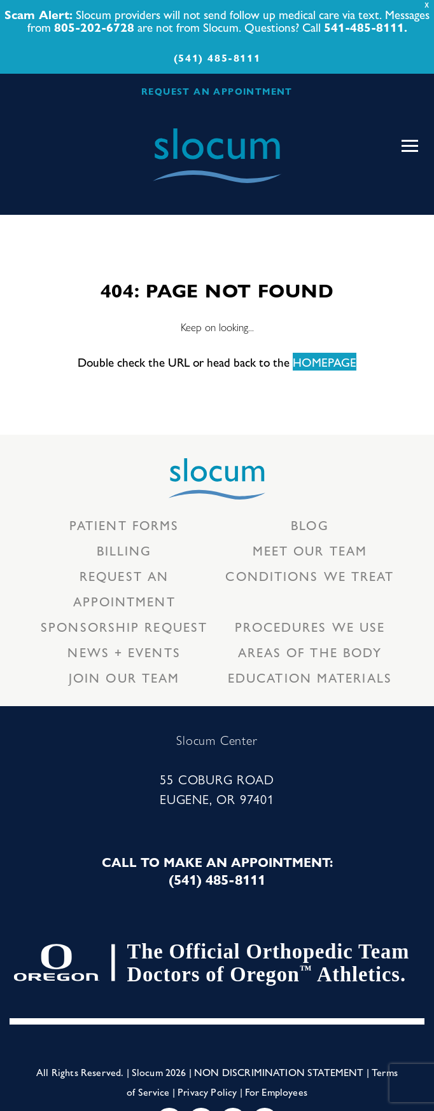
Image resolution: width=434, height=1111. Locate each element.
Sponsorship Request (124, 626)
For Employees (276, 1091)
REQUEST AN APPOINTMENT (217, 91)
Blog (309, 524)
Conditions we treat (309, 575)
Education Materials (310, 677)
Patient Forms (124, 524)
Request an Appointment (124, 588)
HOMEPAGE (324, 362)
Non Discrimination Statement (278, 1072)
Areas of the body (310, 652)
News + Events (123, 652)
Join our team (124, 677)
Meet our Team (310, 550)
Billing (124, 550)
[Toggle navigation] (410, 146)
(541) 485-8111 (217, 57)
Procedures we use (310, 626)
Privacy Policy (207, 1091)
